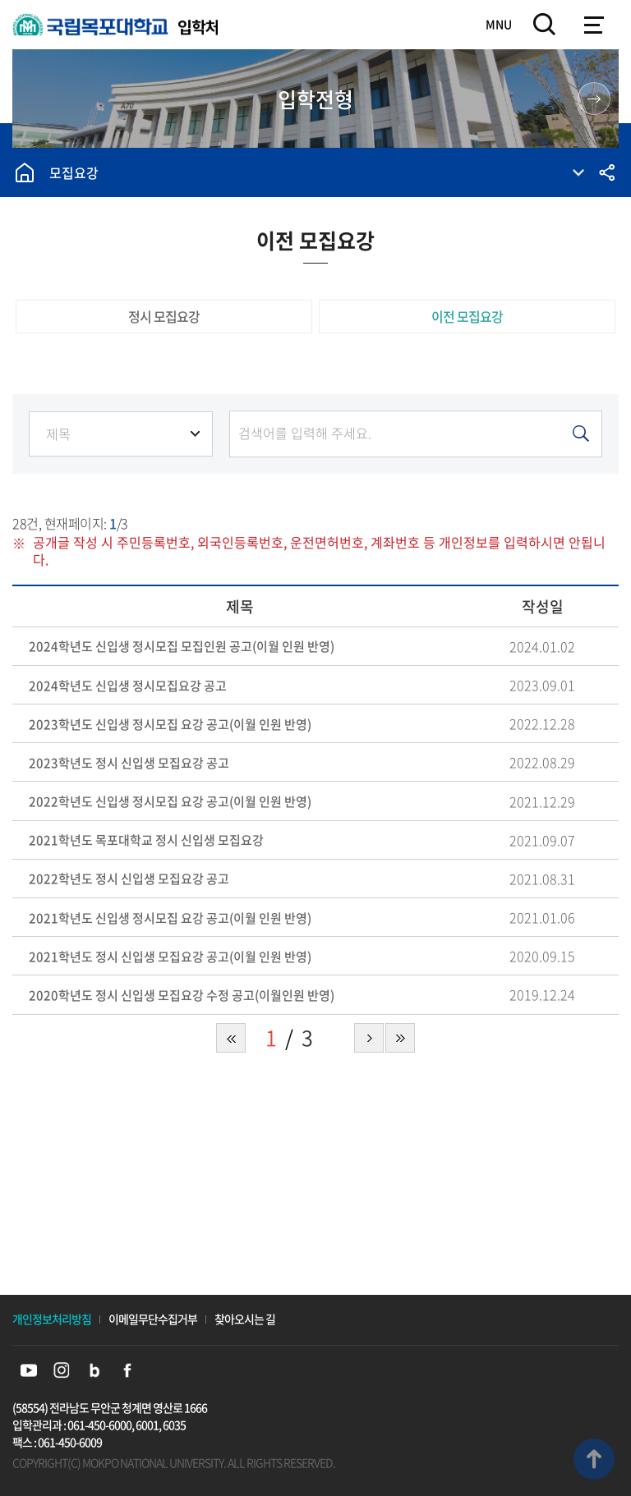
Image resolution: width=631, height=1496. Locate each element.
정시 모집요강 (164, 316)
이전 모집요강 (467, 316)
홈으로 (24, 172)
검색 (544, 24)
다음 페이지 (369, 1038)
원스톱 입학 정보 (594, 98)
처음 (231, 1038)
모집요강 (74, 172)
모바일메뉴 (594, 24)
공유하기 (606, 172)
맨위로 (594, 1459)
